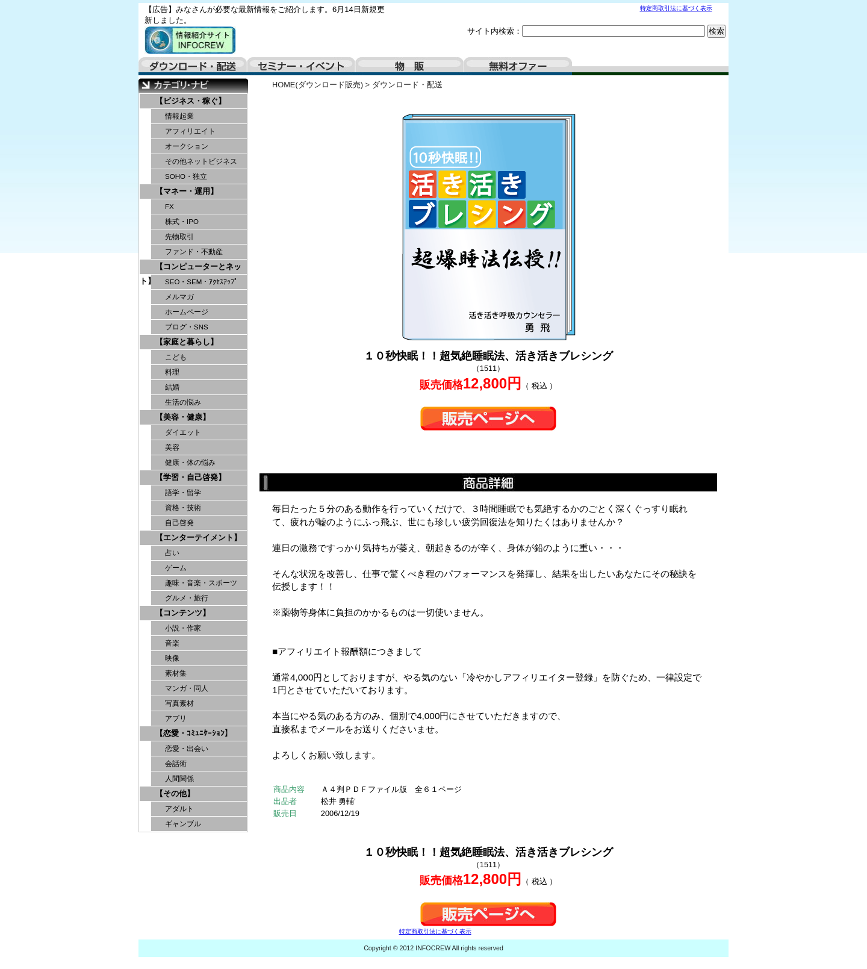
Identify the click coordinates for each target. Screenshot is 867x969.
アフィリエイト (190, 131)
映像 (172, 658)
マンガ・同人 (186, 688)
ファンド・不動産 (194, 251)
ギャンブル (183, 823)
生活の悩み (183, 402)
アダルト (179, 808)
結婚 (172, 387)
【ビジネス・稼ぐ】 (190, 100)
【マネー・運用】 (186, 191)
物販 (409, 66)
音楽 (172, 643)
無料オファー (518, 66)
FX (169, 206)
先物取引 (179, 236)
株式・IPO (182, 221)
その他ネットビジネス (201, 161)
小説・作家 (183, 628)
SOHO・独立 (186, 176)
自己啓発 (179, 522)
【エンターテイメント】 (198, 537)
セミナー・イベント (301, 66)
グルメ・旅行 (186, 598)
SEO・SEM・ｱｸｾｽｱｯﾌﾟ (201, 281)
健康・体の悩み (190, 462)
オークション (186, 146)
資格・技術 (183, 507)
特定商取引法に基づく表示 (676, 8)
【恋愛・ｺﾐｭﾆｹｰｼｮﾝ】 (193, 733)
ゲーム (176, 568)
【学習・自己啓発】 (190, 477)
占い (172, 552)
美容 (172, 447)
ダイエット (183, 432)
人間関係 (179, 778)
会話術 (176, 763)
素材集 (176, 673)
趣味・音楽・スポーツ (201, 583)
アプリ (176, 718)
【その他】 (174, 793)
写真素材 (179, 703)
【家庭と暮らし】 (186, 341)
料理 (172, 372)
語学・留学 (183, 492)
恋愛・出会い (186, 748)
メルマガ (179, 297)
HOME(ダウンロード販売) (317, 84)
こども (176, 357)
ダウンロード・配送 (192, 66)
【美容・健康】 (182, 417)
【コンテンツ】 (182, 612)
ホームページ (186, 312)
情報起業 (179, 116)
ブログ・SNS (186, 327)
